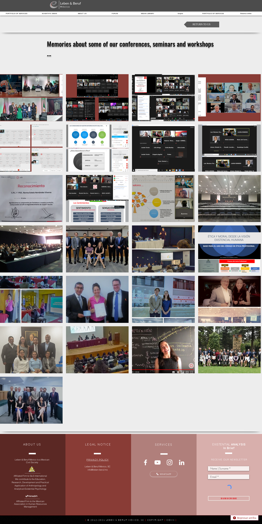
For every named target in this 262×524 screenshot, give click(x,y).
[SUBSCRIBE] (228, 498)
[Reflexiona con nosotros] (145, 462)
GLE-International (38, 475)
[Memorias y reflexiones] (169, 462)
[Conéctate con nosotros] (181, 462)
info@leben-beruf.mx (98, 469)
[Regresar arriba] (244, 517)
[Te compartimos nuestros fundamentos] (157, 462)
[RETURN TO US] (201, 24)
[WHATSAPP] (163, 474)
